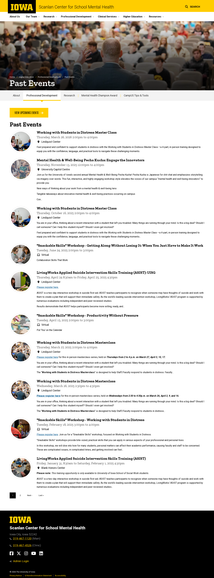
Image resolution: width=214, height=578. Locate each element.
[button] (192, 6)
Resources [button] (155, 16)
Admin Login (21, 561)
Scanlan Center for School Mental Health (76, 7)
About (16, 95)
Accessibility (60, 575)
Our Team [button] (31, 16)
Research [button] (49, 16)
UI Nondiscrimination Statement (38, 575)
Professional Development (49, 77)
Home (12, 77)
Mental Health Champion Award (99, 95)
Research (69, 95)
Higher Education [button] (132, 16)
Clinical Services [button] (107, 16)
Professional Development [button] (76, 16)
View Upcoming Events (29, 113)
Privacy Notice (16, 575)
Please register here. (48, 287)
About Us (15, 16)
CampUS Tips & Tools (136, 95)
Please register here (47, 357)
